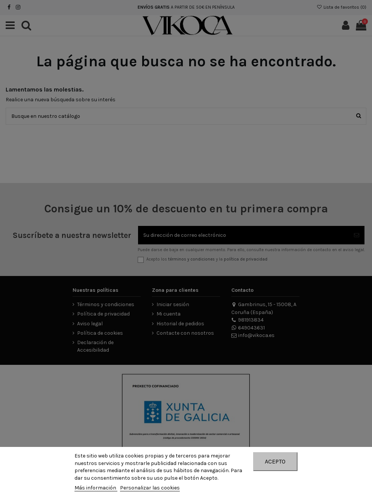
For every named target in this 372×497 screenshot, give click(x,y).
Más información (95, 488)
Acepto (275, 461)
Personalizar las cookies (150, 488)
